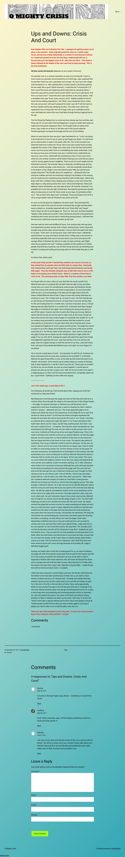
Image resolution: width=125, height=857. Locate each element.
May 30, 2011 (42, 691)
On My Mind (25, 650)
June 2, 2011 (41, 735)
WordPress (116, 849)
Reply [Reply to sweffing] (39, 726)
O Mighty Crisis (10, 849)
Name (34, 795)
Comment (35, 771)
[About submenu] (120, 11)
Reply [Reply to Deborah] (39, 753)
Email (34, 805)
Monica (40, 688)
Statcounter (4, 855)
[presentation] (46, 827)
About (117, 12)
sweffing (40, 710)
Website (34, 815)
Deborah (40, 733)
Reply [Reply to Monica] (39, 704)
